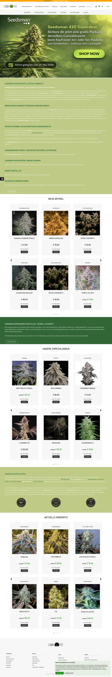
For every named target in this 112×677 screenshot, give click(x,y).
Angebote (55, 6)
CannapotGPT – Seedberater (38, 667)
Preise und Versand (10, 658)
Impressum (8, 665)
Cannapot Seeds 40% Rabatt (60, 1)
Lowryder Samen (39, 12)
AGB (33, 665)
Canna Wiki (82, 6)
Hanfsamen (27, 12)
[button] (55, 314)
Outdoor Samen (52, 12)
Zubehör (85, 12)
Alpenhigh (86, 657)
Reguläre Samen (74, 12)
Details (24, 252)
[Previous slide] (11, 260)
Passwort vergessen (62, 659)
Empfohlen (73, 6)
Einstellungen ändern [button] (69, 673)
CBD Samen (63, 12)
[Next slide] (101, 260)
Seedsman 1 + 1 (48, 1)
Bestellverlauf (61, 657)
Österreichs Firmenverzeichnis (90, 659)
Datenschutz (34, 663)
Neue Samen (63, 6)
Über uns (8, 656)
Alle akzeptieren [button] (59, 673)
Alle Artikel (8, 663)
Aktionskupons (35, 658)
